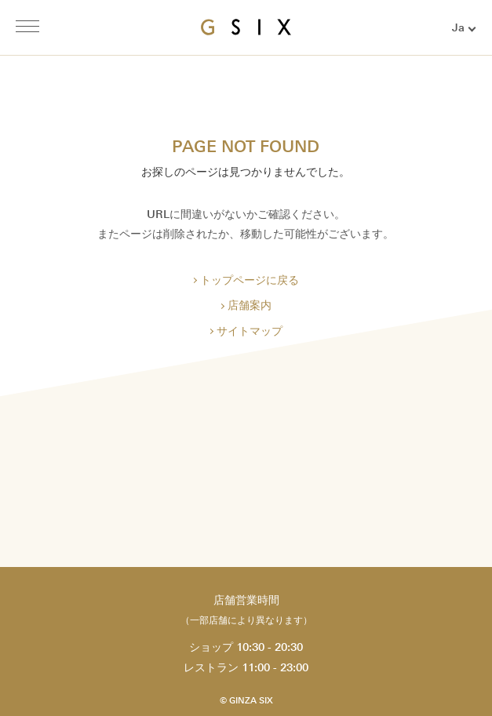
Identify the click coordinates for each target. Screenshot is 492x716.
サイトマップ (249, 331)
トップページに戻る (249, 280)
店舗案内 (250, 305)
